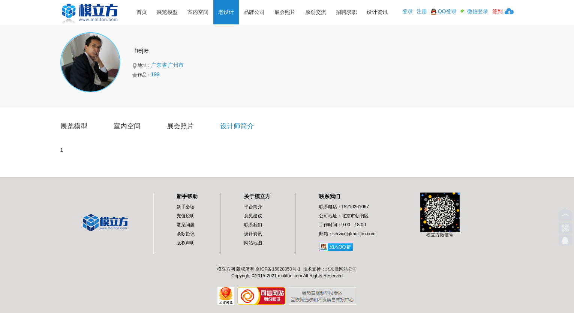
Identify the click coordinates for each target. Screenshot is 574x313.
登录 (407, 11)
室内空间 (197, 12)
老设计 (226, 12)
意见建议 (253, 215)
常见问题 (186, 224)
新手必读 (186, 206)
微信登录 (474, 11)
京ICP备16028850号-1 (277, 269)
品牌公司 (254, 12)
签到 (497, 11)
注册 (422, 11)
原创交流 (315, 12)
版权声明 (186, 242)
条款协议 (186, 233)
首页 (141, 12)
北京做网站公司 (341, 269)
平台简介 (253, 206)
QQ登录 (444, 11)
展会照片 (284, 12)
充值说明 (186, 215)
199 (155, 74)
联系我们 (253, 224)
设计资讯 (377, 12)
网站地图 (253, 242)
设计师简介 (237, 126)
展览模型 (167, 12)
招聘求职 (346, 12)
